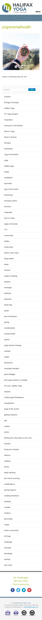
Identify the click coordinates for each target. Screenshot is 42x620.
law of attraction (10, 316)
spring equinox (10, 490)
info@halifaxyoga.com (31, 607)
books (6, 467)
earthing (7, 501)
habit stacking (9, 473)
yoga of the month (11, 409)
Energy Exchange (11, 102)
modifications (9, 484)
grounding (8, 519)
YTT (6, 230)
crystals (7, 507)
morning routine (10, 201)
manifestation (9, 328)
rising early (8, 247)
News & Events (10, 137)
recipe (6, 525)
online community (11, 530)
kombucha (8, 363)
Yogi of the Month (11, 155)
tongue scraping (10, 276)
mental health (9, 334)
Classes (7, 97)
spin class (8, 565)
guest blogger (9, 374)
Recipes (7, 143)
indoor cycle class (11, 253)
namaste (7, 548)
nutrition (7, 351)
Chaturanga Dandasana (14, 397)
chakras (7, 513)
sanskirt (7, 444)
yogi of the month (11, 189)
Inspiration (8, 120)
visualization (9, 403)
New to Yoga (9, 131)
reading (7, 461)
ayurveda (8, 183)
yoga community (11, 224)
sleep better (9, 259)
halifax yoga (9, 166)
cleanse (7, 282)
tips (5, 421)
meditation (8, 178)
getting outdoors (10, 415)
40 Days (7, 536)
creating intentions (11, 496)
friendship (8, 554)
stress (6, 432)
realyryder (8, 212)
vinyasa (7, 392)
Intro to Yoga (9, 218)
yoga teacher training (12, 345)
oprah (6, 311)
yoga (6, 160)
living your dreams (11, 449)
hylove (6, 340)
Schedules (8, 149)
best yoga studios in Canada (15, 380)
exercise (7, 207)
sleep (6, 264)
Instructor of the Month (13, 126)
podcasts (8, 299)
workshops (8, 195)
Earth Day (8, 305)
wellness (7, 293)
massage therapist (11, 368)
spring (6, 322)
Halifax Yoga (9, 108)
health (6, 357)
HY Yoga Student (11, 114)
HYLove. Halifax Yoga (13, 386)
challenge (8, 542)
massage (8, 288)
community (8, 235)
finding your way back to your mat (18, 438)
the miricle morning (12, 478)
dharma (7, 455)
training (7, 559)
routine (7, 426)
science (7, 270)
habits (6, 172)
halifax (6, 241)
